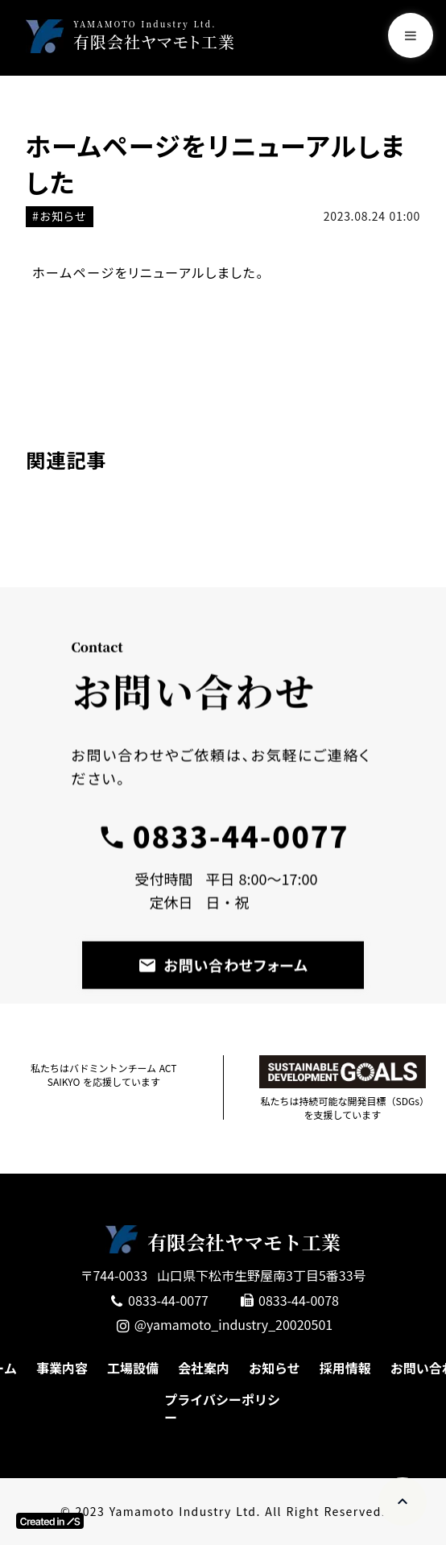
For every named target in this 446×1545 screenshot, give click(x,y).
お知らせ (274, 1368)
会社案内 (203, 1368)
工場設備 (133, 1368)
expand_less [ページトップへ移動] (402, 1501)
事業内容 (62, 1368)
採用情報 (345, 1368)
